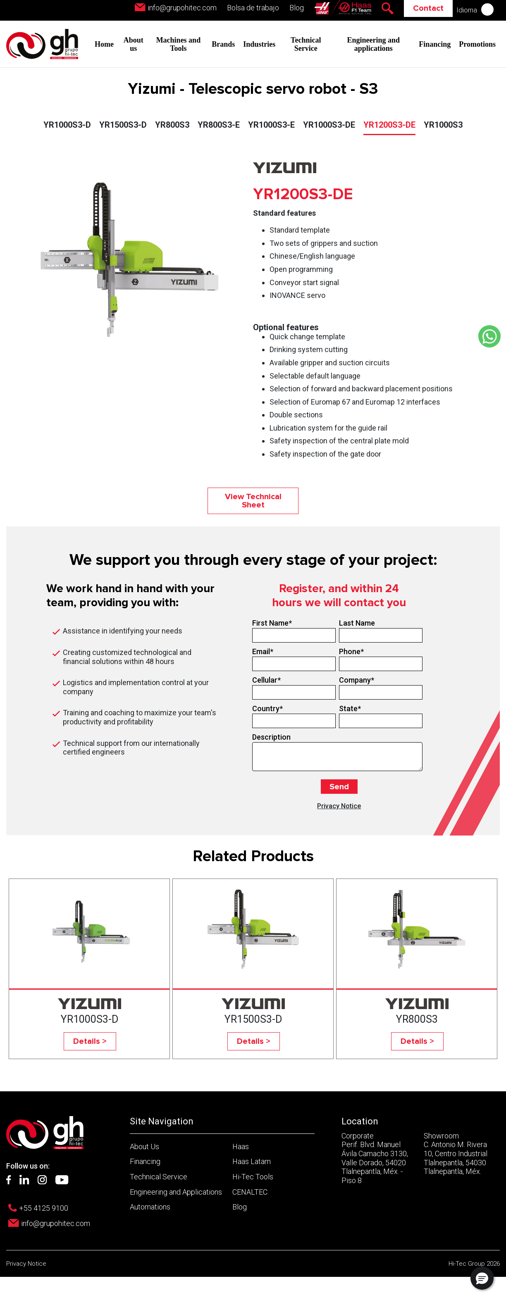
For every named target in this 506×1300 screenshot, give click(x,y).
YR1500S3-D (123, 125)
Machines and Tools (178, 44)
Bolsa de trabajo (253, 7)
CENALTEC (249, 1192)
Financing (435, 44)
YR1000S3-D (67, 125)
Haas (240, 1146)
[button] (482, 1278)
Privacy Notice (339, 806)
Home (104, 44)
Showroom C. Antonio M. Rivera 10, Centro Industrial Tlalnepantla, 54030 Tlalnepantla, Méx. (455, 1153)
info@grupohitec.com (182, 7)
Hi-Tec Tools (252, 1176)
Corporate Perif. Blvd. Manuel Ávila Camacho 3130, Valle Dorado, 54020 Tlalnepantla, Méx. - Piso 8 (374, 1158)
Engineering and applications (373, 44)
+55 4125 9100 (43, 1208)
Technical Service (306, 44)
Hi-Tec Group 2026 (474, 1263)
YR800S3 (172, 125)
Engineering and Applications (176, 1192)
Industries (259, 44)
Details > (90, 1041)
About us (133, 44)
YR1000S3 (443, 125)
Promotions (477, 44)
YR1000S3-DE (329, 125)
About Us (144, 1146)
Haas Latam (251, 1161)
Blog (296, 7)
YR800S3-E (219, 125)
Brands (223, 44)
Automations (150, 1206)
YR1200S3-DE (389, 125)
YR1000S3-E (271, 125)
